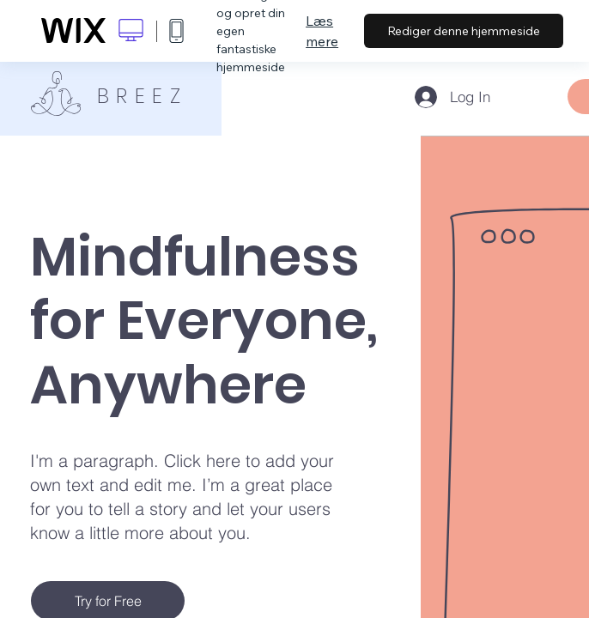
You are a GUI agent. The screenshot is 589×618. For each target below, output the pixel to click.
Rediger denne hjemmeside (463, 31)
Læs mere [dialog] (322, 31)
